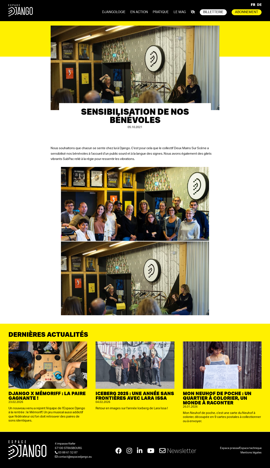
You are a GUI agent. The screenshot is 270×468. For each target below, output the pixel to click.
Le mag (180, 12)
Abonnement (246, 12)
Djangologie (114, 12)
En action (139, 12)
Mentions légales (251, 452)
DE (259, 4)
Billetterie (213, 12)
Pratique (161, 12)
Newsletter (177, 450)
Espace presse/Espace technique (241, 448)
